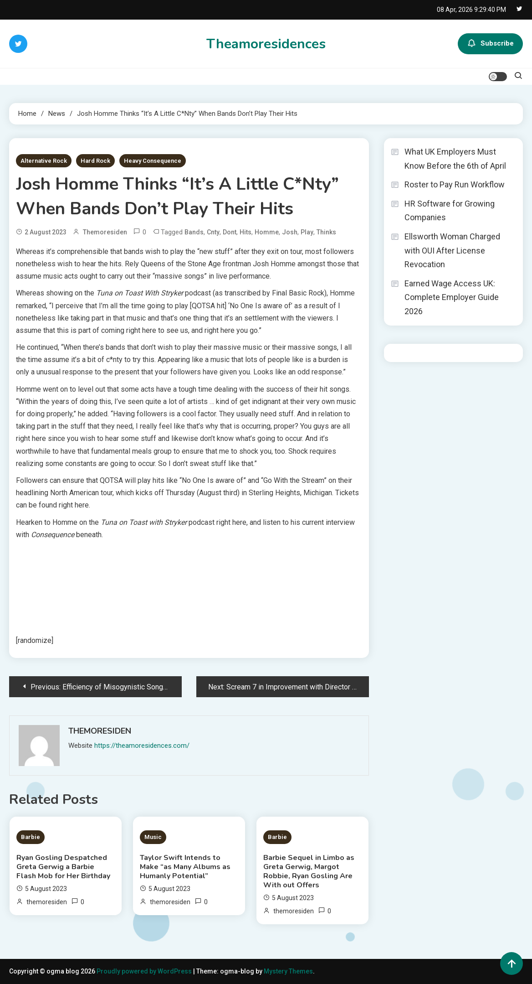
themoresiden (105, 232)
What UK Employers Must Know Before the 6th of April (455, 159)
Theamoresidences (266, 44)
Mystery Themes (288, 971)
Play (307, 232)
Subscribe (490, 44)
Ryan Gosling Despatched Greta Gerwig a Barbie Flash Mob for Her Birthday (63, 866)
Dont (229, 232)
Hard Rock (95, 160)
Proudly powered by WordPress (145, 971)
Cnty (213, 232)
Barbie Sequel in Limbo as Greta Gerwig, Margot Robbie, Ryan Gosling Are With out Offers (308, 871)
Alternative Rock (43, 160)
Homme (267, 232)
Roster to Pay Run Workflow (454, 184)
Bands (194, 232)
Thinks (326, 232)
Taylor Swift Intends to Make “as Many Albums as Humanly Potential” (185, 866)
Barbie (30, 837)
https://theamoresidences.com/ (141, 745)
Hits (245, 232)
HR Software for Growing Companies (449, 211)
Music (153, 837)
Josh (289, 232)
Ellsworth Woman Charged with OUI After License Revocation (452, 250)
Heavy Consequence (152, 160)
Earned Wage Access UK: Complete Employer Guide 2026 (451, 297)
